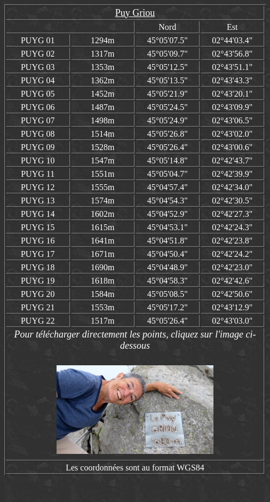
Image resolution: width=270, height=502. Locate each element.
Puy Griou (135, 12)
